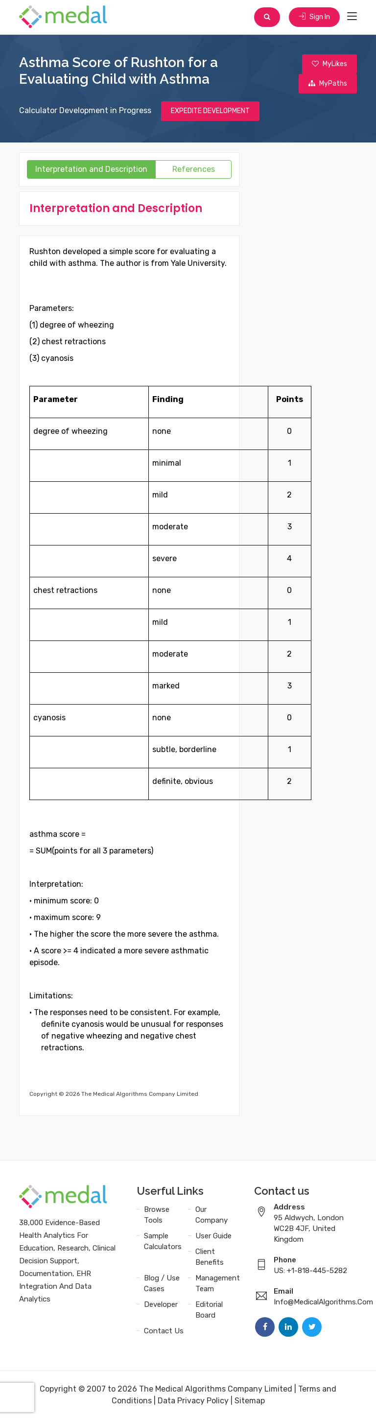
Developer (161, 1304)
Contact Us (164, 1330)
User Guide (213, 1235)
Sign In (314, 17)
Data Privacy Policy (193, 1400)
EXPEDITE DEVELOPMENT (210, 111)
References (193, 169)
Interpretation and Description (91, 169)
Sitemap (250, 1400)
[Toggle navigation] (352, 16)
